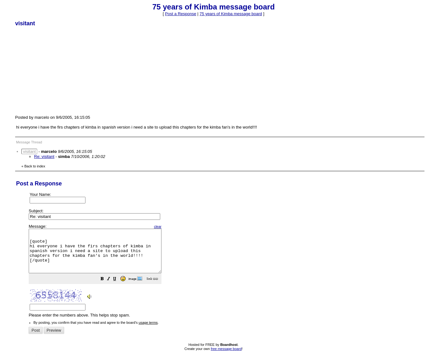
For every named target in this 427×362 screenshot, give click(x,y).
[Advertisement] (62, 70)
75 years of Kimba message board (231, 13)
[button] (117, 288)
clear (173, 226)
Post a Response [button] (180, 13)
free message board (226, 357)
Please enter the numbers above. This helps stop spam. (224, 275)
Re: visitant (44, 156)
